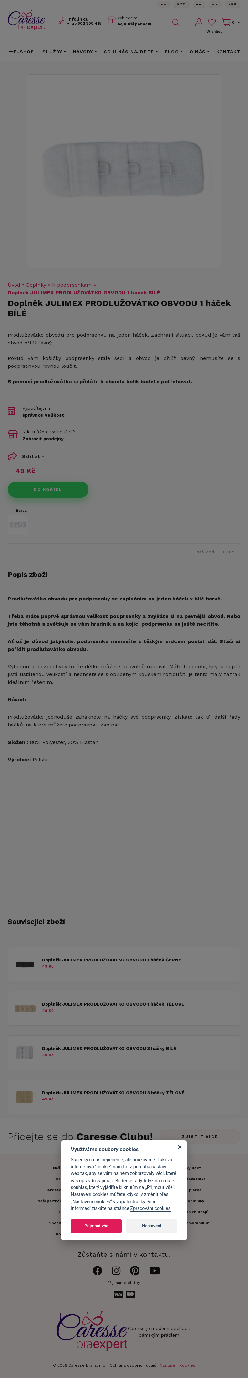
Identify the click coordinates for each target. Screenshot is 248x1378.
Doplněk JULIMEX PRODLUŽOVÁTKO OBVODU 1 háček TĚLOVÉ (113, 1004)
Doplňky (36, 285)
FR (198, 4)
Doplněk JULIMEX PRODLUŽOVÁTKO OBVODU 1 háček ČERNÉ (111, 959)
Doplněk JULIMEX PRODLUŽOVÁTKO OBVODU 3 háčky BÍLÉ (109, 1048)
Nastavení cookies (177, 1365)
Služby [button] (52, 51)
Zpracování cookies (150, 1208)
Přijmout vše (96, 1226)
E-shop (21, 51)
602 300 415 (85, 23)
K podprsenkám (72, 285)
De (215, 4)
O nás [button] (198, 51)
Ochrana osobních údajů (133, 1365)
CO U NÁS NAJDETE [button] (129, 51)
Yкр (232, 4)
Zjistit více (200, 1136)
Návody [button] (83, 51)
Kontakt (228, 51)
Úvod (14, 285)
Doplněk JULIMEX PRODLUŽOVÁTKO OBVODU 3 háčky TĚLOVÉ (113, 1092)
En (163, 4)
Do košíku (48, 489)
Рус (180, 4)
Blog (172, 51)
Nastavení (151, 1226)
